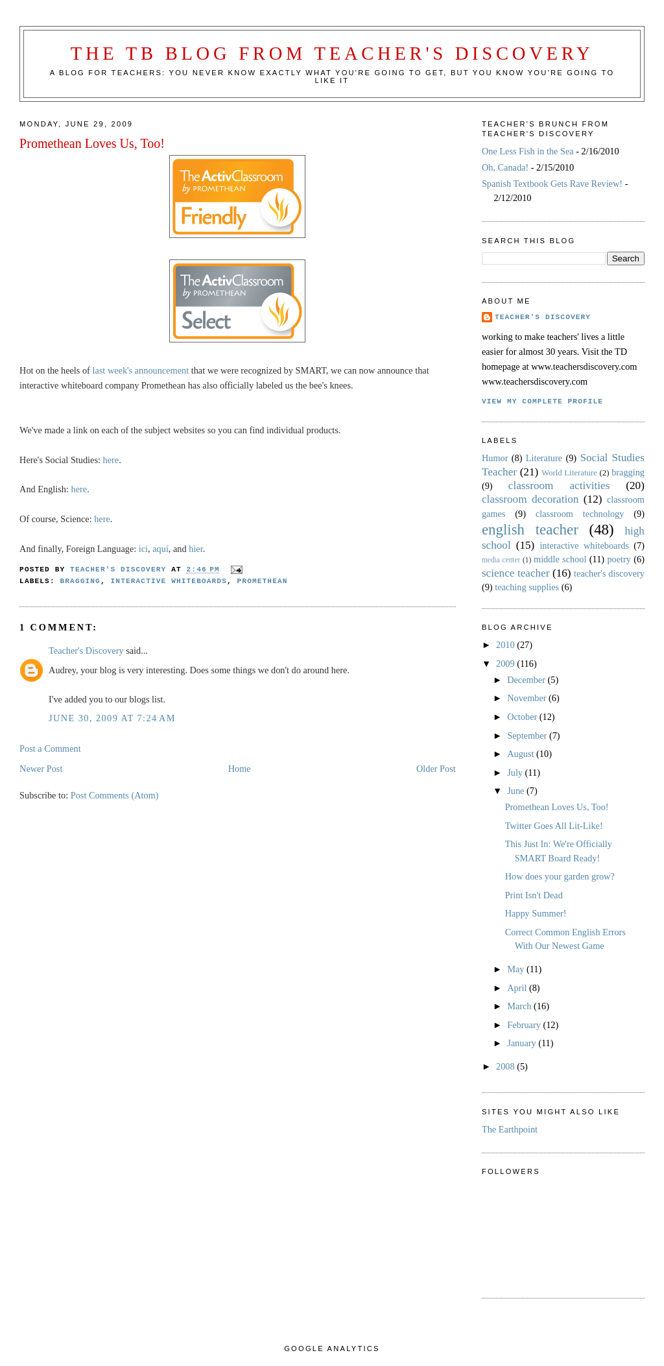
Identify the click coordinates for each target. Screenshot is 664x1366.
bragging (80, 581)
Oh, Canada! (505, 167)
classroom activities (559, 485)
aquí (160, 549)
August (521, 754)
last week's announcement (140, 370)
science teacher (516, 573)
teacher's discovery (609, 573)
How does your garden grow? (560, 876)
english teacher (530, 529)
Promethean (262, 581)
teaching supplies (527, 587)
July (516, 772)
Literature (544, 458)
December (527, 680)
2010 (506, 645)
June (517, 790)
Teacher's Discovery (86, 650)
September (528, 735)
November (528, 698)
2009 (506, 663)
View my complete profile (542, 401)
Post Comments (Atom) (115, 795)
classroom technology (580, 514)
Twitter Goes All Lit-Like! (554, 826)
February (525, 1025)
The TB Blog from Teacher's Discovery (332, 53)
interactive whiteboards (169, 581)
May (517, 969)
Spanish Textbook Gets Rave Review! (552, 183)
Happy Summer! (536, 913)
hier (195, 549)
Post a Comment (50, 748)
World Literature (569, 472)
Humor (495, 458)
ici (143, 549)
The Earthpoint (510, 1129)
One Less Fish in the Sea (528, 151)
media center (501, 560)
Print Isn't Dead (534, 895)
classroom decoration (530, 499)
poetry (619, 559)
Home (239, 768)
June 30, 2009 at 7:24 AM (112, 718)
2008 (506, 1066)
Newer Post (40, 768)
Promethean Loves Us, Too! (557, 807)
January (522, 1043)
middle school (560, 559)
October (523, 717)
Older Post (436, 768)
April (518, 988)
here (111, 460)
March (520, 1006)
